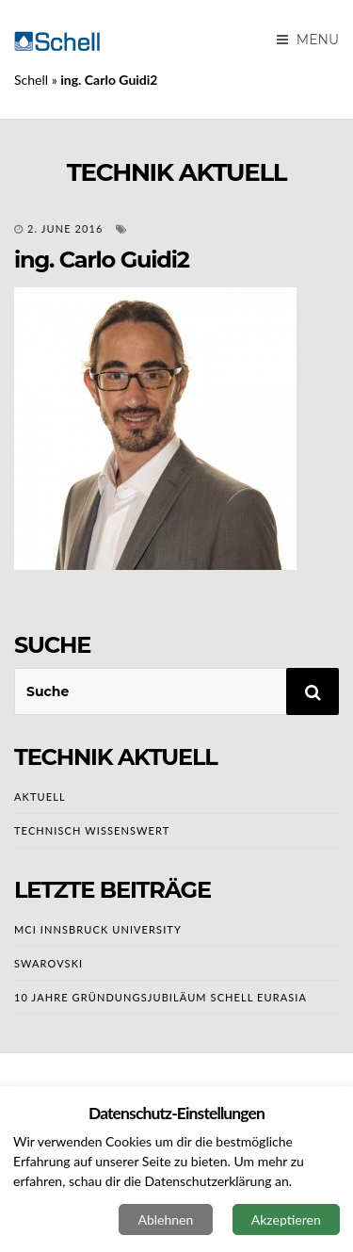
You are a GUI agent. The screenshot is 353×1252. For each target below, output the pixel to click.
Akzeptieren (286, 1219)
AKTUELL (40, 796)
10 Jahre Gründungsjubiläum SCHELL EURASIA (160, 997)
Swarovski (48, 963)
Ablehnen (165, 1219)
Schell (31, 80)
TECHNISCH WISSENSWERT (91, 830)
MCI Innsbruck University (98, 929)
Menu (308, 39)
